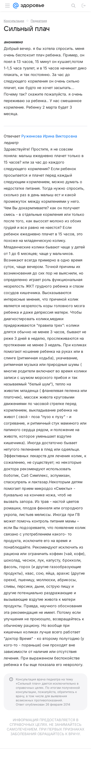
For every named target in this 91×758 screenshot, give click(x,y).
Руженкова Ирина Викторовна (49, 136)
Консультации (14, 21)
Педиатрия (39, 21)
